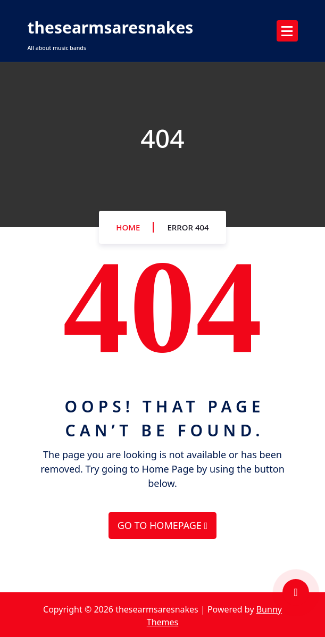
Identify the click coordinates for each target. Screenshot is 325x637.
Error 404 (188, 227)
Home (128, 227)
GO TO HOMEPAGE (162, 525)
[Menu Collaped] (287, 31)
